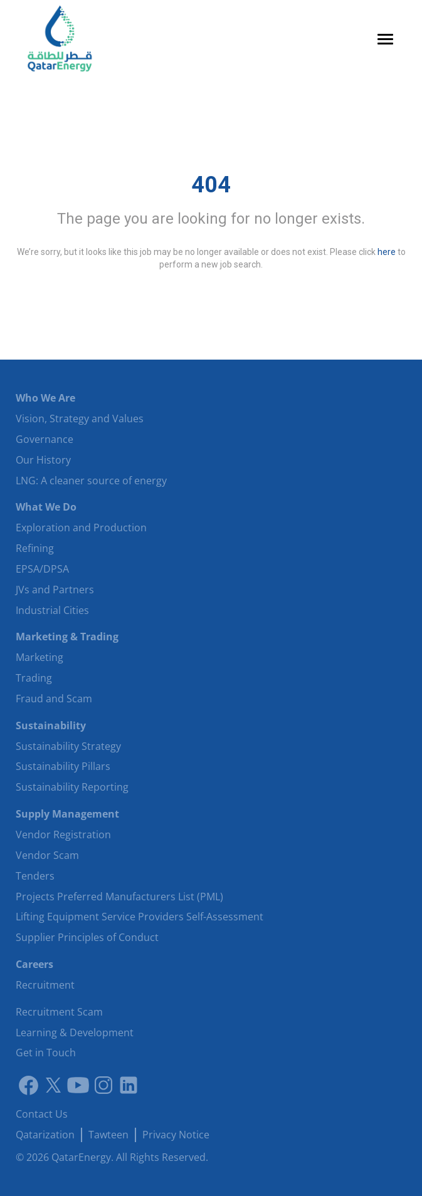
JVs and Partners (55, 589)
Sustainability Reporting (72, 787)
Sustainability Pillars (63, 766)
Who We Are (45, 398)
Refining (35, 548)
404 (211, 185)
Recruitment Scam (59, 1012)
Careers (34, 964)
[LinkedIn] (128, 1085)
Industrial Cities (52, 610)
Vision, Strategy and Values (80, 418)
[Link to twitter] (53, 1085)
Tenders (35, 876)
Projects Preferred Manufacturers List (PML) (119, 896)
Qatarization (45, 1134)
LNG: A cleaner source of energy (91, 480)
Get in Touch (46, 1052)
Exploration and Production (81, 527)
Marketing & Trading (67, 636)
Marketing (39, 657)
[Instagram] (103, 1085)
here (386, 252)
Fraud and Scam (54, 698)
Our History (43, 460)
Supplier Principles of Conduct (87, 937)
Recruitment (45, 985)
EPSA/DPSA (42, 569)
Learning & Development (75, 1032)
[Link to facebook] (28, 1085)
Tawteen (108, 1134)
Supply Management (67, 814)
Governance (44, 439)
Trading (34, 678)
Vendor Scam (47, 855)
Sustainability (51, 725)
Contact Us (42, 1114)
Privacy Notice (175, 1134)
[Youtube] (78, 1085)
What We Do (46, 507)
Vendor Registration (63, 834)
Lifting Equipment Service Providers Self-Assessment (139, 916)
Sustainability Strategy (68, 746)
